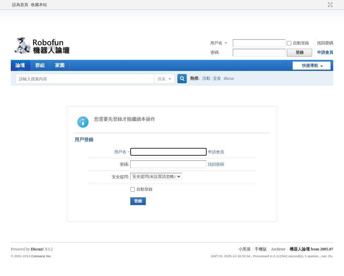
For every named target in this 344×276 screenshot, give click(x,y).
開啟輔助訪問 (324, 5)
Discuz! (37, 249)
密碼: (124, 164)
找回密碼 (325, 43)
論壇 (20, 65)
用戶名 (216, 43)
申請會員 (325, 52)
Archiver (278, 249)
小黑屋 (245, 249)
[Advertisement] (172, 21)
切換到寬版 (329, 5)
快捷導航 (310, 65)
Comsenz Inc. (41, 256)
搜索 (162, 79)
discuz (229, 78)
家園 (59, 65)
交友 (217, 78)
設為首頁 (20, 4)
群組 (40, 65)
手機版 (261, 249)
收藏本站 (39, 4)
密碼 (215, 52)
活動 (206, 78)
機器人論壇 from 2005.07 (311, 249)
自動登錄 (298, 43)
